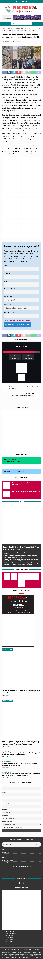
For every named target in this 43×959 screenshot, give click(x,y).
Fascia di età (8, 304)
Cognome (7, 273)
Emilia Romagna (15, 358)
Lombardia (28, 355)
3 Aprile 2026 (6, 767)
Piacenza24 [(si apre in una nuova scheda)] (21, 471)
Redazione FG (17, 41)
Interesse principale (10, 312)
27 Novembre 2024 (7, 41)
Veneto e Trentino (28, 358)
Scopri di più (8, 941)
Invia (19, 461)
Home (3, 849)
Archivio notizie (5, 852)
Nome (6, 266)
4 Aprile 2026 (6, 695)
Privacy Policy (28, 957)
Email (6, 281)
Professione (8, 297)
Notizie (10, 28)
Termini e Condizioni (36, 957)
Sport (21, 501)
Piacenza (15, 355)
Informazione (5, 857)
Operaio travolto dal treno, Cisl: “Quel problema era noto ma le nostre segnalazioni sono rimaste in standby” (20, 764)
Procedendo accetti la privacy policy (19, 320)
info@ (11, 939)
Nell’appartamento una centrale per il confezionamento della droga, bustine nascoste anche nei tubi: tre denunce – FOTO (21, 753)
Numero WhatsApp (10, 289)
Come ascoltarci (5, 855)
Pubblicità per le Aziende (7, 860)
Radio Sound (13, 471)
